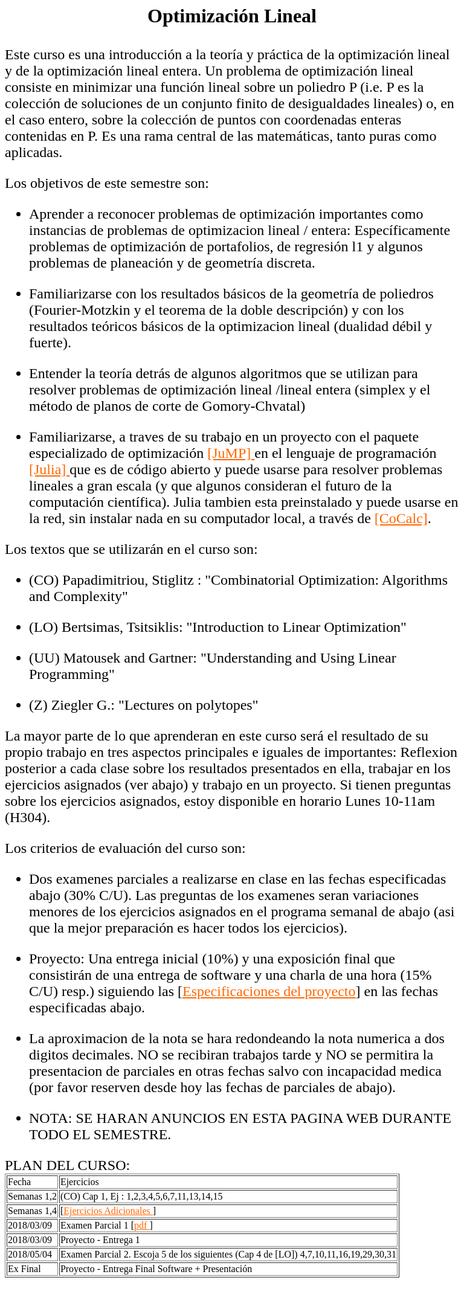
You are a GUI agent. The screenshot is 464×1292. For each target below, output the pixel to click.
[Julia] (49, 469)
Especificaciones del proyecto (269, 991)
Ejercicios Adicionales (108, 1211)
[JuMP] (230, 453)
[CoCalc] (401, 518)
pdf (141, 1225)
